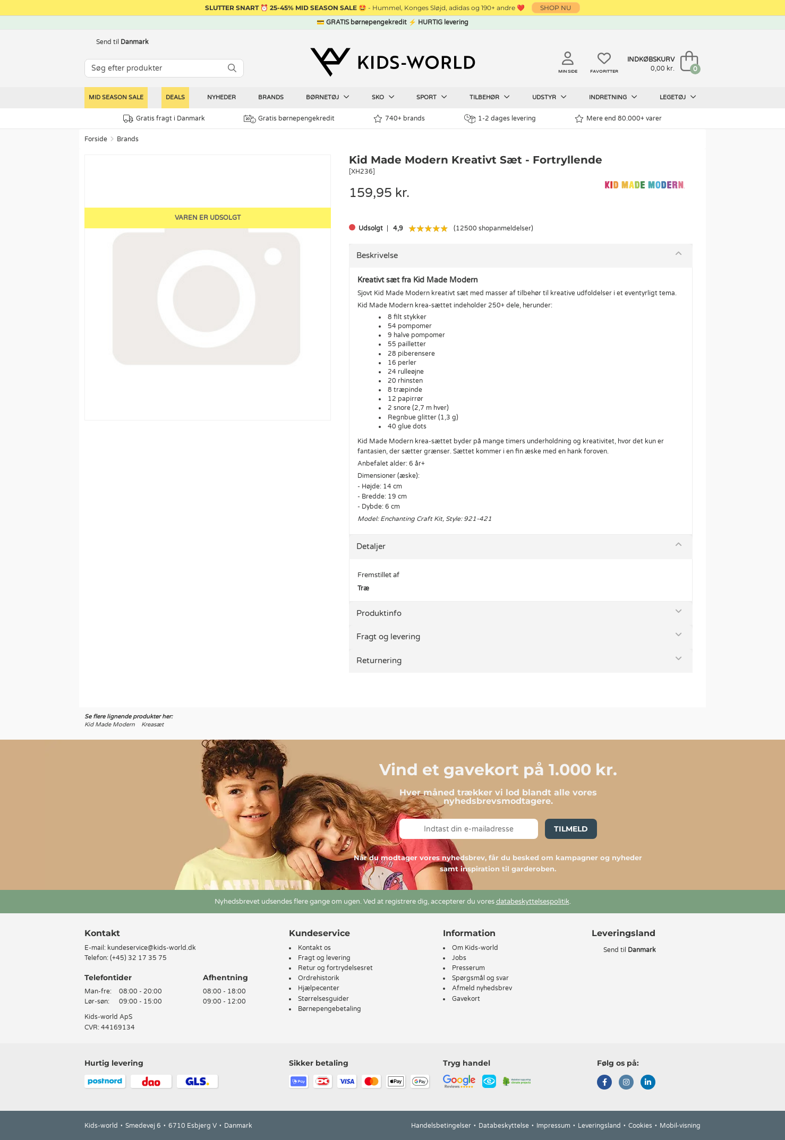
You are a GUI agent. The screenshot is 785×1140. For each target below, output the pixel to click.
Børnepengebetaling (329, 1009)
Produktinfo (379, 613)
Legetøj (678, 97)
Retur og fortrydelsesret (335, 968)
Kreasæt (152, 724)
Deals (175, 97)
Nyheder (221, 97)
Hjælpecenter (318, 988)
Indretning (613, 97)
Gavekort (466, 998)
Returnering (379, 660)
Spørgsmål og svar (480, 978)
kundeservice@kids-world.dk (151, 948)
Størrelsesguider (323, 998)
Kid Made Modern (109, 724)
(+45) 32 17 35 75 (138, 958)
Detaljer (371, 546)
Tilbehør (490, 97)
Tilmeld (571, 829)
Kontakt (102, 933)
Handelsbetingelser (441, 1125)
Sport (431, 97)
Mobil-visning (680, 1125)
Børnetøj (327, 97)
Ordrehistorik (318, 978)
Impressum (553, 1125)
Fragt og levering (388, 636)
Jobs (459, 958)
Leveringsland (599, 1125)
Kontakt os (314, 948)
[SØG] (232, 68)
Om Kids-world (475, 948)
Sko (383, 97)
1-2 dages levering (500, 118)
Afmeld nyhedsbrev (482, 988)
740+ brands (399, 119)
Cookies (640, 1125)
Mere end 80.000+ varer (618, 119)
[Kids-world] (392, 62)
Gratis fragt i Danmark (164, 119)
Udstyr (549, 97)
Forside (95, 139)
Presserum (468, 968)
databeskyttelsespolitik (532, 901)
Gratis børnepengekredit (289, 119)
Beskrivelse (377, 255)
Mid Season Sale (116, 97)
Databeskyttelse (504, 1125)
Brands (271, 97)
